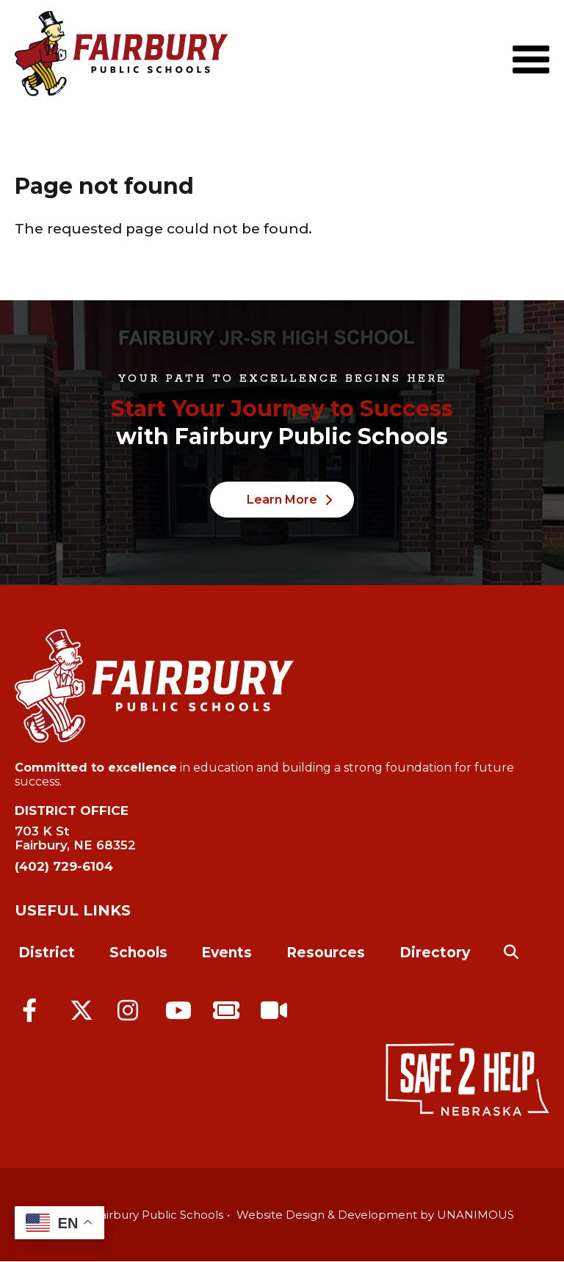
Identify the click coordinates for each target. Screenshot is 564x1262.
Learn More (282, 500)
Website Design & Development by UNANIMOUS (375, 1215)
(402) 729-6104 (64, 866)
